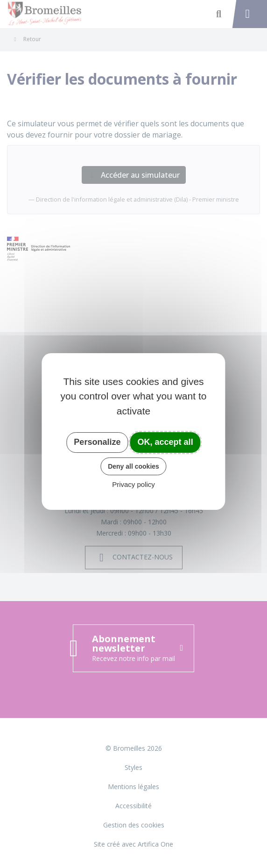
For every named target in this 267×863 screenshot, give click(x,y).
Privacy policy (133, 484)
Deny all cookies (133, 466)
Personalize (97, 442)
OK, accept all (165, 442)
